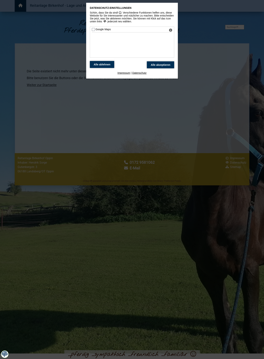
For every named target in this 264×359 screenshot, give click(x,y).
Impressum (124, 72)
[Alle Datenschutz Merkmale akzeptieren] (160, 64)
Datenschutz (139, 72)
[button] (5, 354)
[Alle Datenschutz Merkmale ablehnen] (102, 64)
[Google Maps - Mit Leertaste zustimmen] (93, 29)
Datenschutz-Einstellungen (110, 7)
